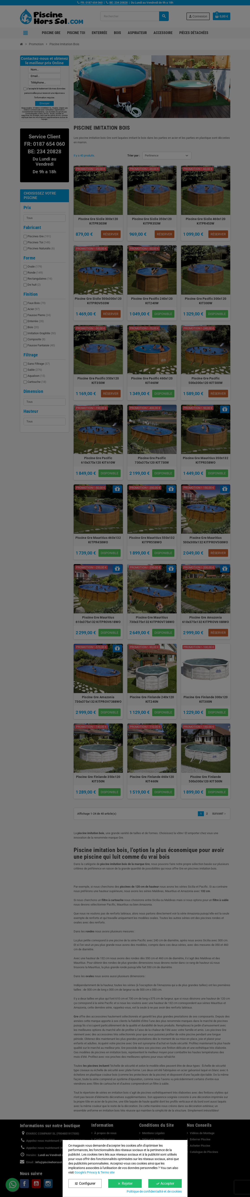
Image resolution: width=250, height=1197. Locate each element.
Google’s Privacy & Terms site (95, 1172)
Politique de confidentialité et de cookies (154, 1191)
